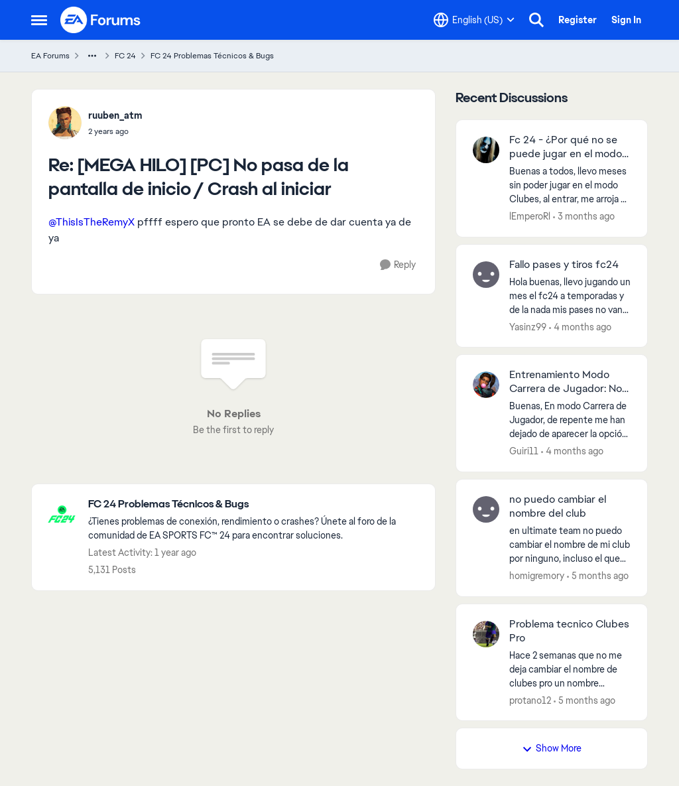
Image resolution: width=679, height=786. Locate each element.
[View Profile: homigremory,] (486, 509)
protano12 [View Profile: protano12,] (530, 700)
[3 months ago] (584, 217)
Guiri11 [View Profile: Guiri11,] (523, 451)
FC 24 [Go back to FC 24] (125, 55)
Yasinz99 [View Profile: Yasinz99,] (527, 326)
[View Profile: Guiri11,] (486, 384)
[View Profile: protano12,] (486, 634)
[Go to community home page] (100, 20)
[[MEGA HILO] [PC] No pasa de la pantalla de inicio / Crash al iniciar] (115, 131)
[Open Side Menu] (39, 20)
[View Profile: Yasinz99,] (486, 274)
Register (577, 20)
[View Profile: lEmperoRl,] (486, 150)
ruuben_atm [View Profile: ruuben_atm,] (115, 115)
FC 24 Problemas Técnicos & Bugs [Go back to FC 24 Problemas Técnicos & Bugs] (212, 55)
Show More (552, 748)
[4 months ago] (580, 327)
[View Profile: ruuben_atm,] (65, 122)
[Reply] (397, 265)
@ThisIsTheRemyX (91, 222)
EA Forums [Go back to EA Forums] (50, 55)
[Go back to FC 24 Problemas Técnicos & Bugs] (255, 504)
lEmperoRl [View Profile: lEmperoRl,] (529, 216)
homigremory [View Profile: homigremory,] (536, 576)
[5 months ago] (598, 576)
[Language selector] (474, 20)
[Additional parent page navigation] (92, 55)
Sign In (626, 20)
